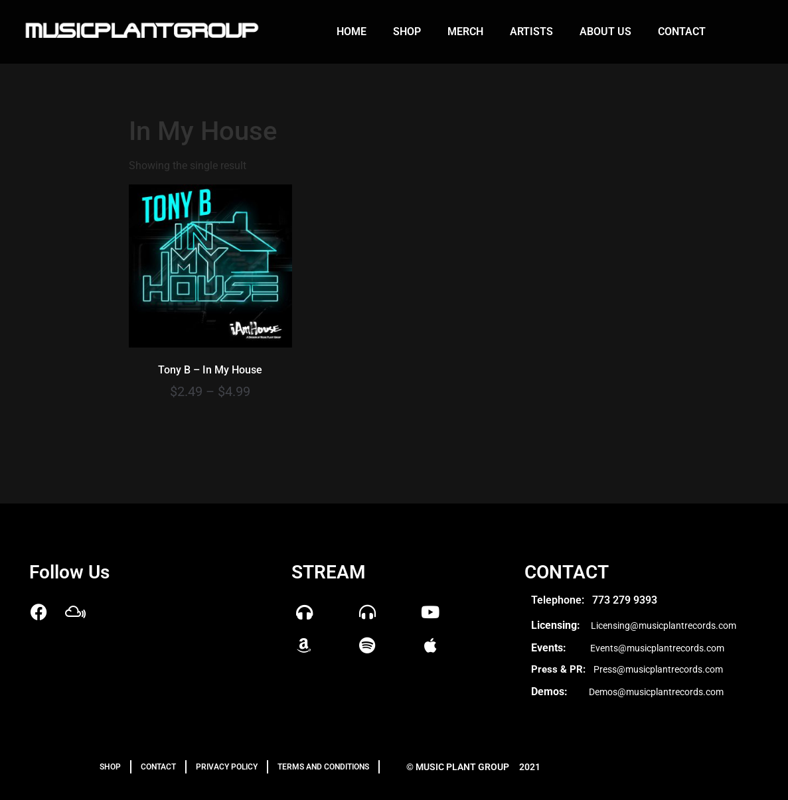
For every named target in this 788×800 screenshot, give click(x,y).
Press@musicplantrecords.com (658, 669)
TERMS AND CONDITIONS (323, 766)
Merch (465, 31)
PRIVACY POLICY (227, 766)
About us (605, 31)
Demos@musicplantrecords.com (656, 692)
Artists (531, 31)
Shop (407, 31)
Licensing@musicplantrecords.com (663, 625)
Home (351, 31)
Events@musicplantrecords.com (657, 648)
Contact (682, 31)
